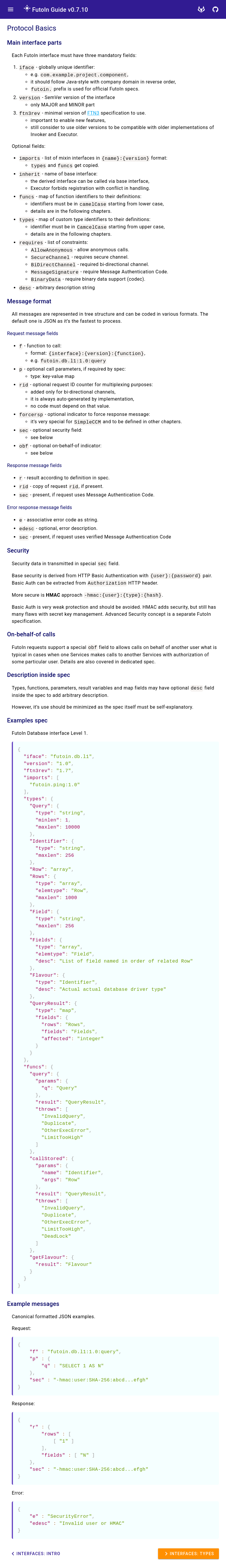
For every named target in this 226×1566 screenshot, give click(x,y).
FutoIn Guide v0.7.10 (56, 9)
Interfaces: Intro (34, 1553)
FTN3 (93, 113)
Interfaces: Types (188, 1553)
